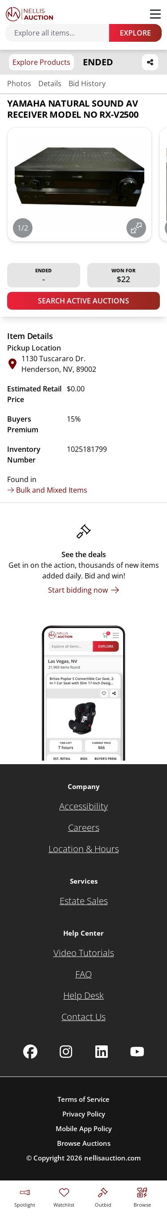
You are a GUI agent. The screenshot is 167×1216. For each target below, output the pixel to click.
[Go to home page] (29, 14)
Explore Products (41, 62)
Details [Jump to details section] (49, 83)
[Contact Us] (83, 1017)
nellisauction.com (112, 1157)
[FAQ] (83, 974)
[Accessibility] (83, 806)
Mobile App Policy (84, 1128)
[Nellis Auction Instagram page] (66, 1052)
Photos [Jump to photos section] (19, 83)
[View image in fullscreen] (136, 228)
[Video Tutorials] (83, 953)
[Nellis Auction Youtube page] (137, 1052)
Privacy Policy (83, 1113)
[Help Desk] (83, 995)
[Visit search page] (142, 1196)
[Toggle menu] (155, 14)
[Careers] (83, 827)
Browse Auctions (83, 1143)
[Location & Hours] (84, 849)
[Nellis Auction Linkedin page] (101, 1052)
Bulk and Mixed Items (47, 490)
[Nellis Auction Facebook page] (30, 1052)
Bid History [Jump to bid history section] (87, 83)
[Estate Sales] (84, 901)
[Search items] (61, 33)
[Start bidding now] (83, 590)
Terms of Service (83, 1099)
